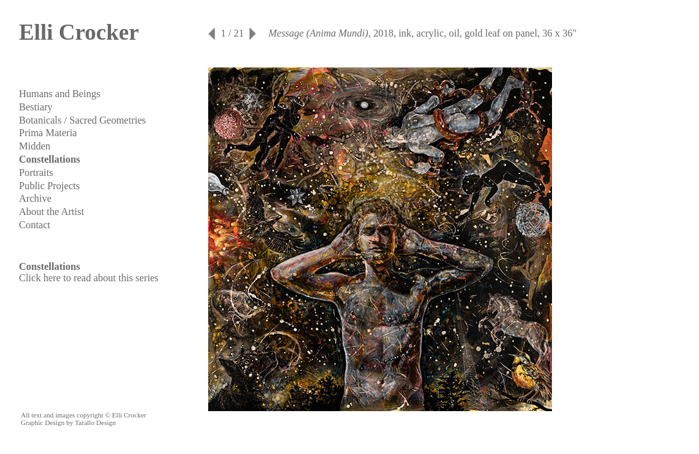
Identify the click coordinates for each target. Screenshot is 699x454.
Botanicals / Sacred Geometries (82, 120)
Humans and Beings (59, 93)
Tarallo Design (95, 422)
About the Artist (51, 211)
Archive (35, 198)
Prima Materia (48, 132)
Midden (34, 146)
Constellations (49, 159)
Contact (34, 224)
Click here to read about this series (88, 277)
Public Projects (49, 185)
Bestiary (35, 107)
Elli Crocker (79, 32)
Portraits (36, 172)
